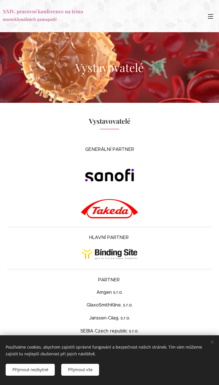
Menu (210, 16)
